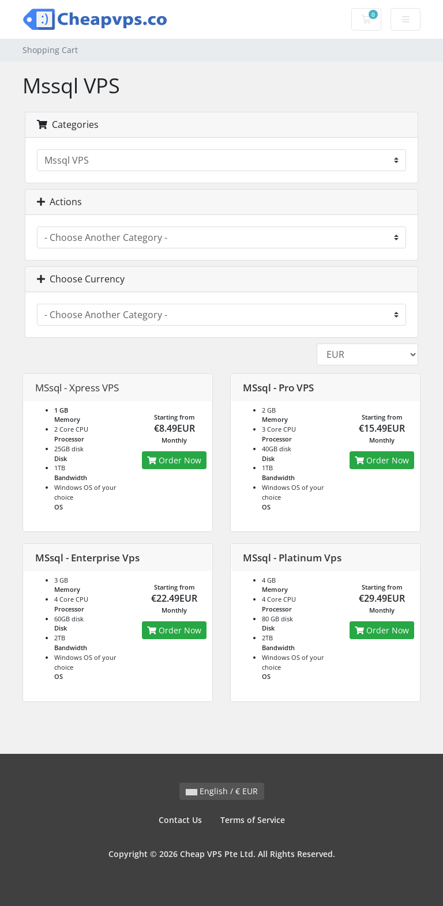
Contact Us (180, 819)
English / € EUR (222, 791)
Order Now (174, 460)
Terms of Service (252, 819)
